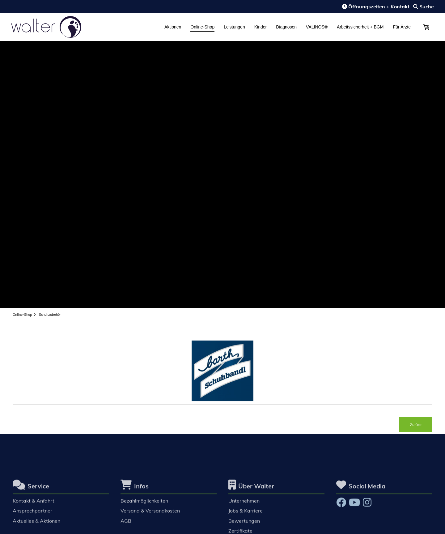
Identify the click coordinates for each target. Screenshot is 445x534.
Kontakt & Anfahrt (33, 503)
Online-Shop (202, 26)
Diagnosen (286, 26)
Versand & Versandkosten (150, 513)
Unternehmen (244, 503)
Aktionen (172, 26)
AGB (126, 523)
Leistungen (234, 26)
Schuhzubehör (50, 314)
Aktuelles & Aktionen (36, 523)
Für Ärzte (402, 26)
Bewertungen (244, 523)
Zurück (416, 424)
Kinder (260, 26)
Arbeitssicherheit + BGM (360, 26)
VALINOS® (317, 26)
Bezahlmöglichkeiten (144, 503)
